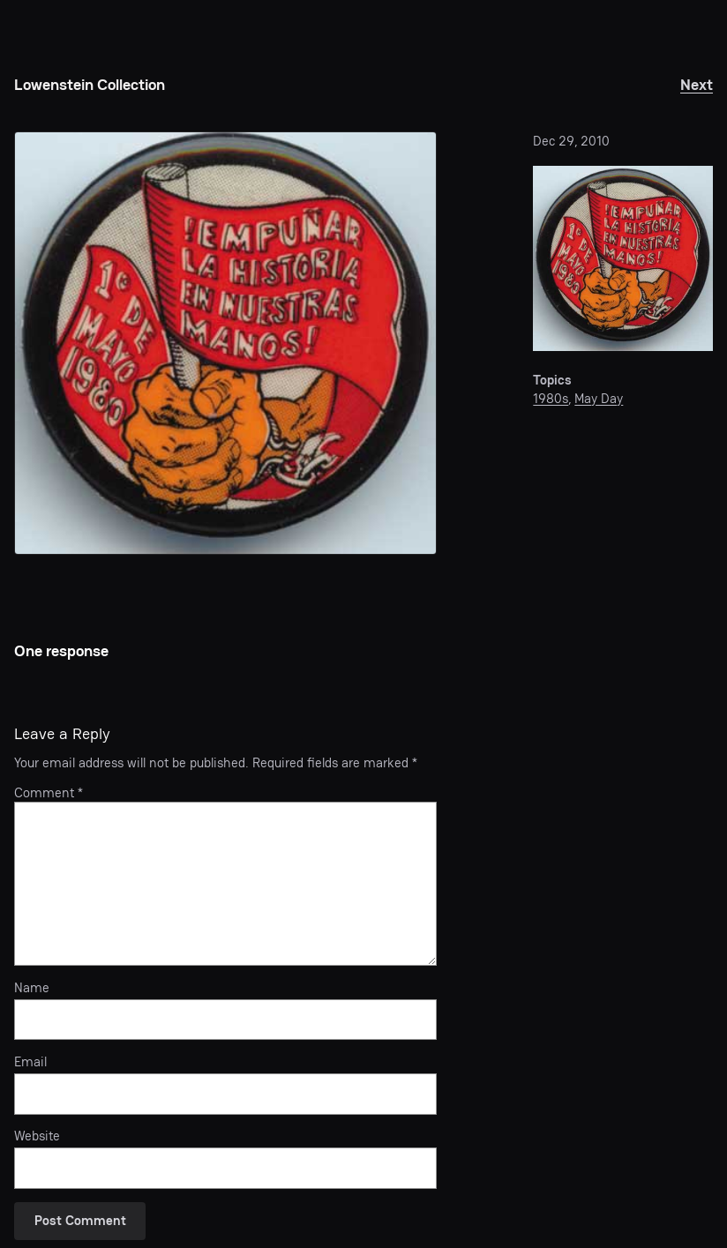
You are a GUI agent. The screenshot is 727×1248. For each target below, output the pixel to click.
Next (696, 84)
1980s (550, 398)
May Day (598, 398)
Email (30, 1062)
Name (31, 988)
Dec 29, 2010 (571, 141)
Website (37, 1136)
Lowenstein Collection (89, 84)
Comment (48, 793)
